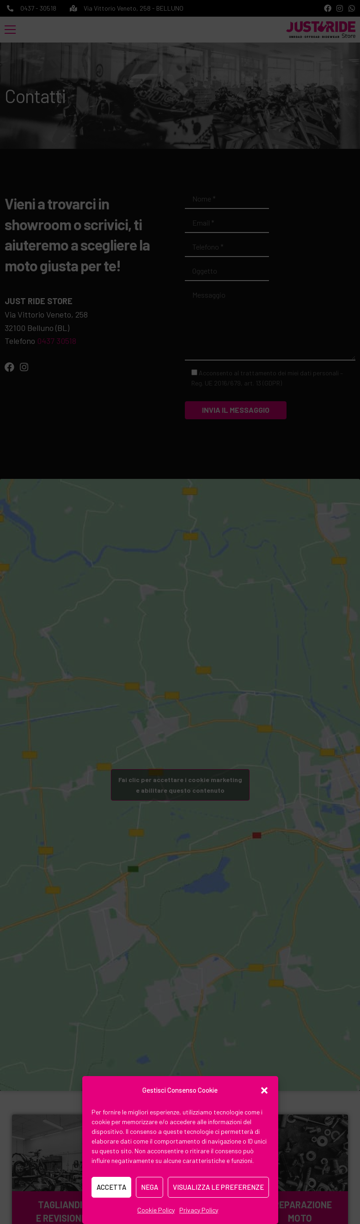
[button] (264, 1090)
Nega (149, 1187)
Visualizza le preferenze (218, 1187)
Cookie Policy (156, 1210)
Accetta (111, 1187)
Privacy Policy (198, 1210)
